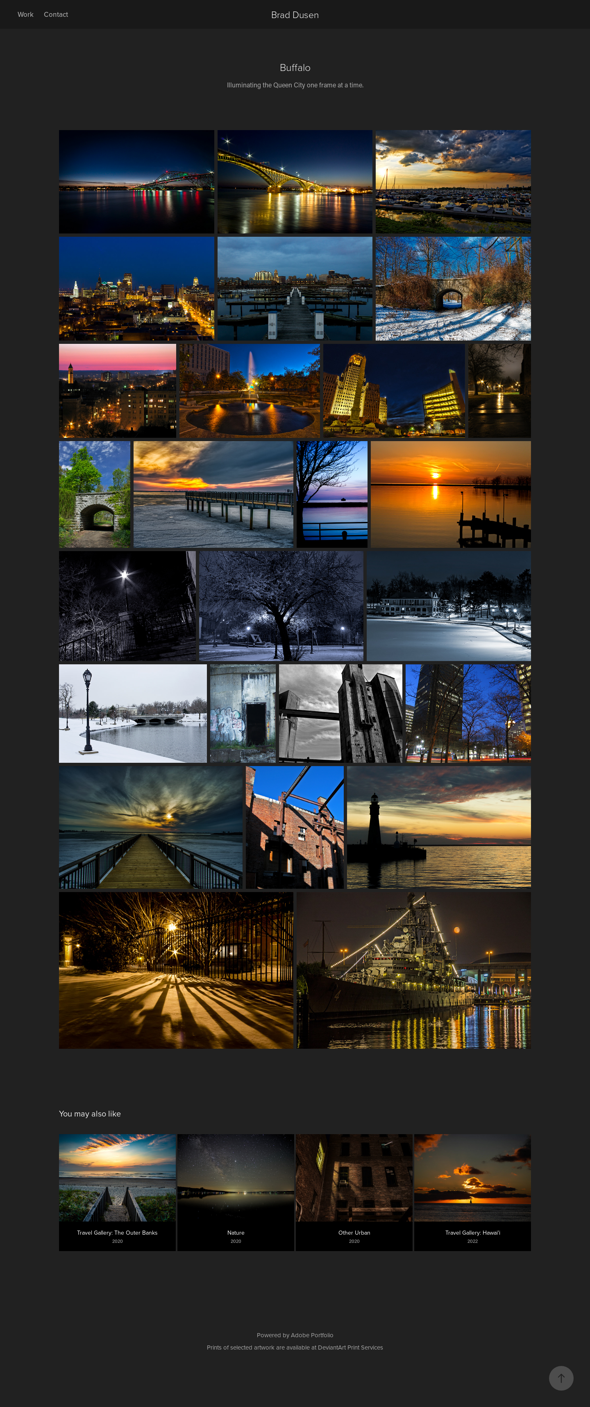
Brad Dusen (295, 14)
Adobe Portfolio (312, 1335)
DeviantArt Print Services (350, 1347)
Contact (56, 14)
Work (26, 14)
